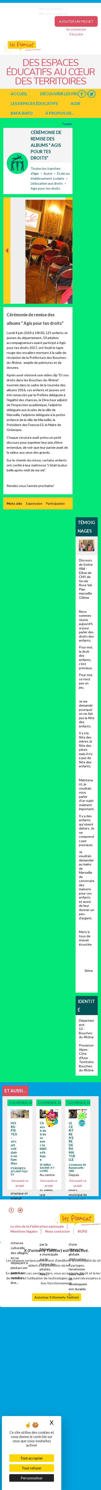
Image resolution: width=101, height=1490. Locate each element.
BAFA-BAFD (22, 113)
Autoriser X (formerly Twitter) (56, 1297)
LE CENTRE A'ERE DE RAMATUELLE (72, 1141)
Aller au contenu (51, 9)
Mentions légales (24, 1231)
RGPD (82, 1231)
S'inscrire (76, 34)
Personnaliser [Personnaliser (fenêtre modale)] (32, 1478)
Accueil (19, 93)
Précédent (7, 296)
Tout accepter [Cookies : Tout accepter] (31, 1458)
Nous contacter (57, 1231)
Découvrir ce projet (19, 1183)
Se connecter (76, 29)
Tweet (67, 124)
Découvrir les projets (64, 93)
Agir (75, 103)
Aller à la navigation (53, 14)
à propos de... (59, 113)
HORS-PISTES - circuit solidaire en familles (14, 1143)
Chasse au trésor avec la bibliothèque (43, 1141)
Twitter (91, 94)
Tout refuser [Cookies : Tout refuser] (32, 1468)
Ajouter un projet (76, 21)
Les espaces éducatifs (34, 103)
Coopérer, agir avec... (17, 163)
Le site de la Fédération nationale (37, 1226)
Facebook (81, 94)
